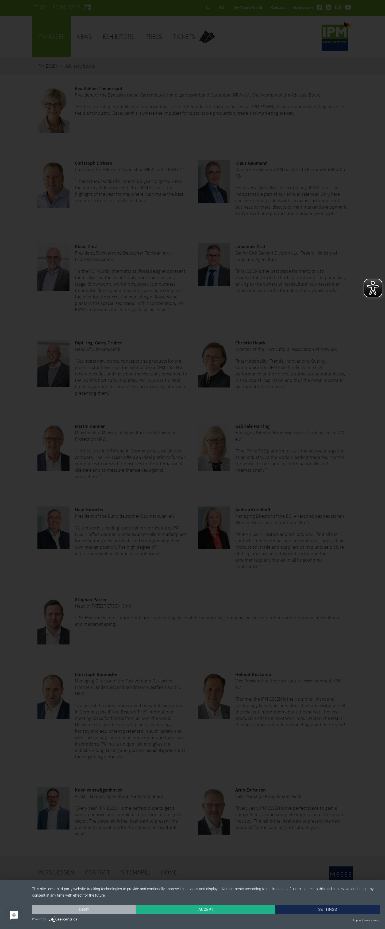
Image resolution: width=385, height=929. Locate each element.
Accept (205, 909)
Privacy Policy (372, 920)
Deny (84, 909)
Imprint (357, 920)
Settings (327, 909)
